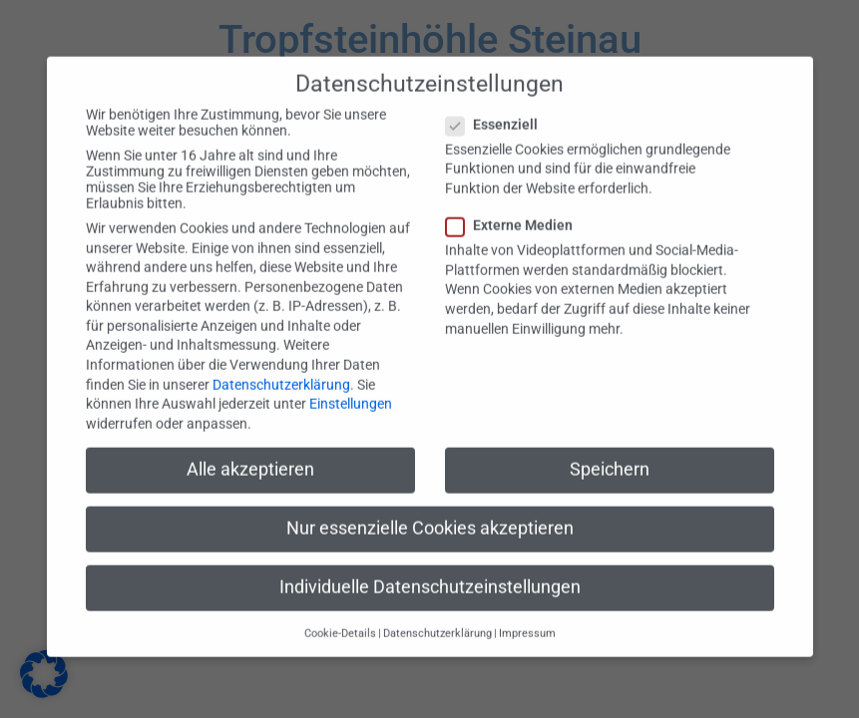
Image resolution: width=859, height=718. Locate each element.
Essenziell (498, 106)
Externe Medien (515, 207)
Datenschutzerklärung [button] (437, 615)
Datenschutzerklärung (281, 366)
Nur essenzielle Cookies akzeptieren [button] (430, 510)
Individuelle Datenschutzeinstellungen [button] (430, 569)
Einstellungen (350, 386)
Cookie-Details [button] (340, 615)
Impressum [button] (527, 615)
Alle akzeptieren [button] (250, 451)
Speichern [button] (609, 451)
